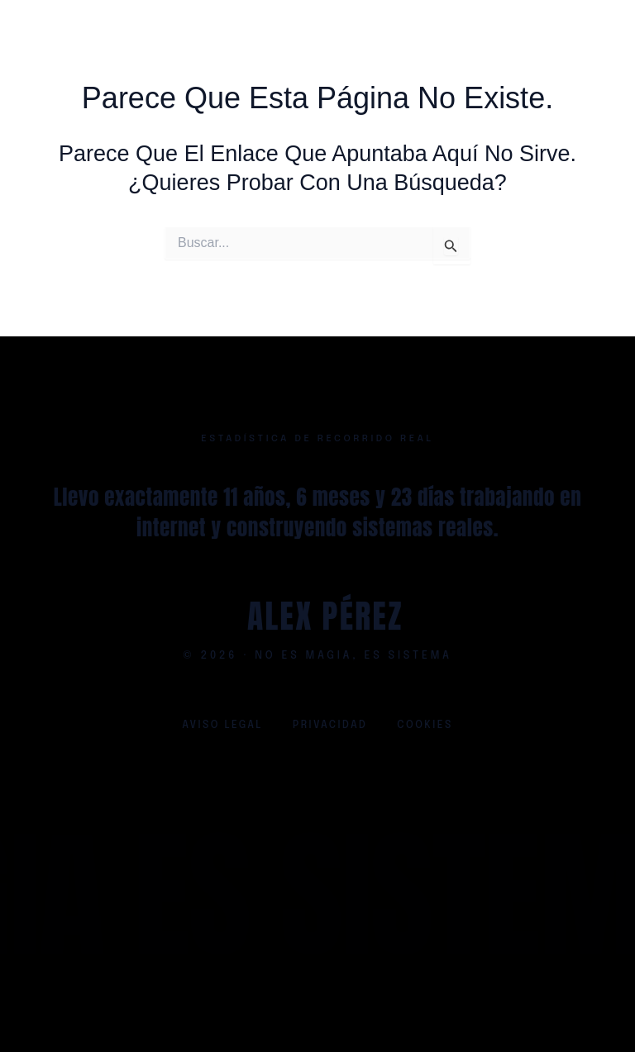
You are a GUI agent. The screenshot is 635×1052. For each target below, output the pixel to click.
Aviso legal (222, 725)
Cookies (424, 725)
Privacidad (330, 725)
